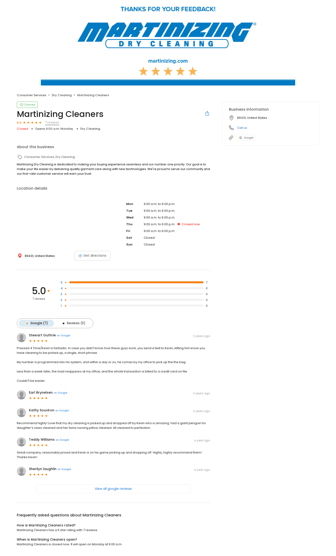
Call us (242, 128)
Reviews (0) (73, 323)
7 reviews (52, 122)
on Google (63, 335)
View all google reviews (113, 488)
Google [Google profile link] (246, 138)
